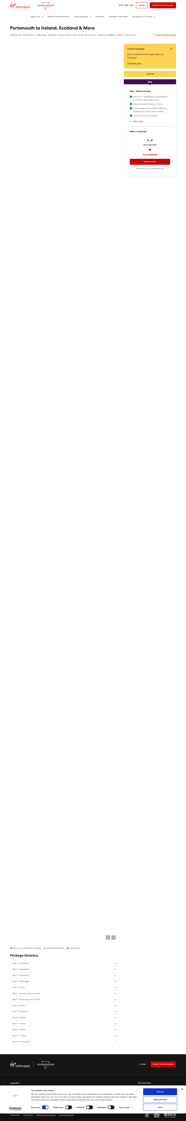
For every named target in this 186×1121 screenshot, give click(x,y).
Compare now (134, 63)
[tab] (150, 81)
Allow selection (160, 1107)
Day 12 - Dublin (18, 1030)
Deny (160, 1115)
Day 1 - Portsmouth (20, 963)
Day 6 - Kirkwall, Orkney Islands (26, 993)
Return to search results (164, 35)
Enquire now (150, 162)
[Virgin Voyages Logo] (21, 5)
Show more (136, 121)
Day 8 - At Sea (18, 1005)
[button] (42, 16)
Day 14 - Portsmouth (21, 1042)
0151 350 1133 (126, 5)
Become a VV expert (142, 17)
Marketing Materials (59, 17)
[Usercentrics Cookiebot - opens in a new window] (15, 1116)
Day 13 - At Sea (19, 1036)
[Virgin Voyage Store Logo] (45, 6)
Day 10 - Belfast (19, 1018)
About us (35, 17)
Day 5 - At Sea (18, 987)
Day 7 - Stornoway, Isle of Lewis (26, 999)
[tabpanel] (150, 130)
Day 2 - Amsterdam (21, 969)
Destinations (81, 17)
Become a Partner (118, 17)
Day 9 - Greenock (20, 1011)
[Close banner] (182, 1096)
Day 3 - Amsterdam (21, 975)
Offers (142, 5)
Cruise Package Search (162, 5)
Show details (124, 1115)
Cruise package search (162, 1064)
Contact (100, 17)
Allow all (160, 1099)
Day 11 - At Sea (18, 1024)
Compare (150, 74)
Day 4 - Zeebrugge (20, 981)
